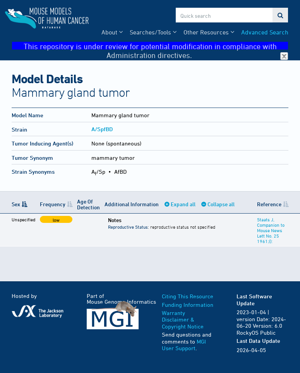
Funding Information (187, 304)
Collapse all (221, 204)
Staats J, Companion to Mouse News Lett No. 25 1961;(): (271, 230)
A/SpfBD (102, 129)
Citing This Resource (187, 296)
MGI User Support (184, 345)
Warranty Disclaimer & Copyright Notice (183, 320)
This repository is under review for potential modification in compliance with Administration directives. (156, 46)
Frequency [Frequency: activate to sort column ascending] (52, 204)
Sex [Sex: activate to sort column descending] (16, 204)
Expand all (183, 204)
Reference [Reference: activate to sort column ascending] (269, 204)
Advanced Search (264, 32)
